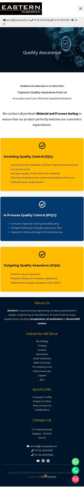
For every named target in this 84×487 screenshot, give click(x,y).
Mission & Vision (42, 401)
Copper (42, 375)
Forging (42, 345)
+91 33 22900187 (60, 20)
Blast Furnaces (42, 362)
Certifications (42, 409)
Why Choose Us (42, 405)
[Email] (75, 479)
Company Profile (42, 397)
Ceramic (42, 350)
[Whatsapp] (75, 461)
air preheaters (54, 319)
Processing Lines (42, 366)
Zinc (42, 379)
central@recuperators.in (16, 20)
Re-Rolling (42, 341)
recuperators (37, 319)
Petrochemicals (42, 371)
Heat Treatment (42, 358)
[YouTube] (38, 460)
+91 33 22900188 (40, 20)
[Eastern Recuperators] (21, 8)
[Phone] (75, 470)
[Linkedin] (43, 460)
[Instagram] (48, 460)
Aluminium (42, 354)
